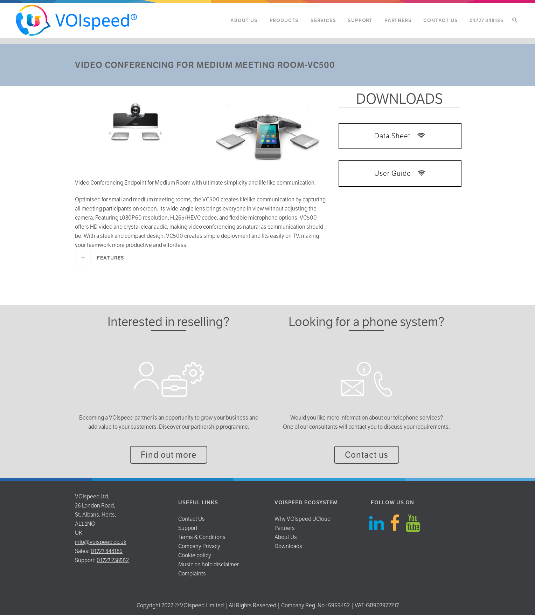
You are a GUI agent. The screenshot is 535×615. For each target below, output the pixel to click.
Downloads (288, 546)
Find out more (168, 454)
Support (187, 528)
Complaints (192, 573)
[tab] (201, 257)
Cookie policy (194, 555)
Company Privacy (199, 546)
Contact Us (191, 519)
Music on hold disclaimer (208, 564)
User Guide (400, 173)
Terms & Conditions (201, 537)
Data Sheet (400, 135)
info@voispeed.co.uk (100, 542)
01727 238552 (113, 560)
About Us (286, 537)
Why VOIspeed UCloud (303, 519)
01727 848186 (107, 551)
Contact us (366, 454)
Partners (285, 528)
